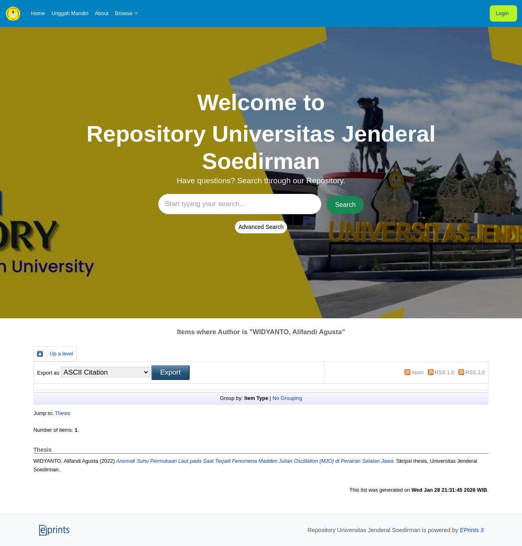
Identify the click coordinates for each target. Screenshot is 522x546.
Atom (417, 372)
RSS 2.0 (475, 372)
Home (38, 13)
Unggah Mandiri (69, 13)
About (101, 13)
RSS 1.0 (444, 372)
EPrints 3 (472, 530)
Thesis (62, 413)
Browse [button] (124, 13)
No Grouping (287, 398)
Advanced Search (261, 227)
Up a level (61, 354)
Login (502, 13)
